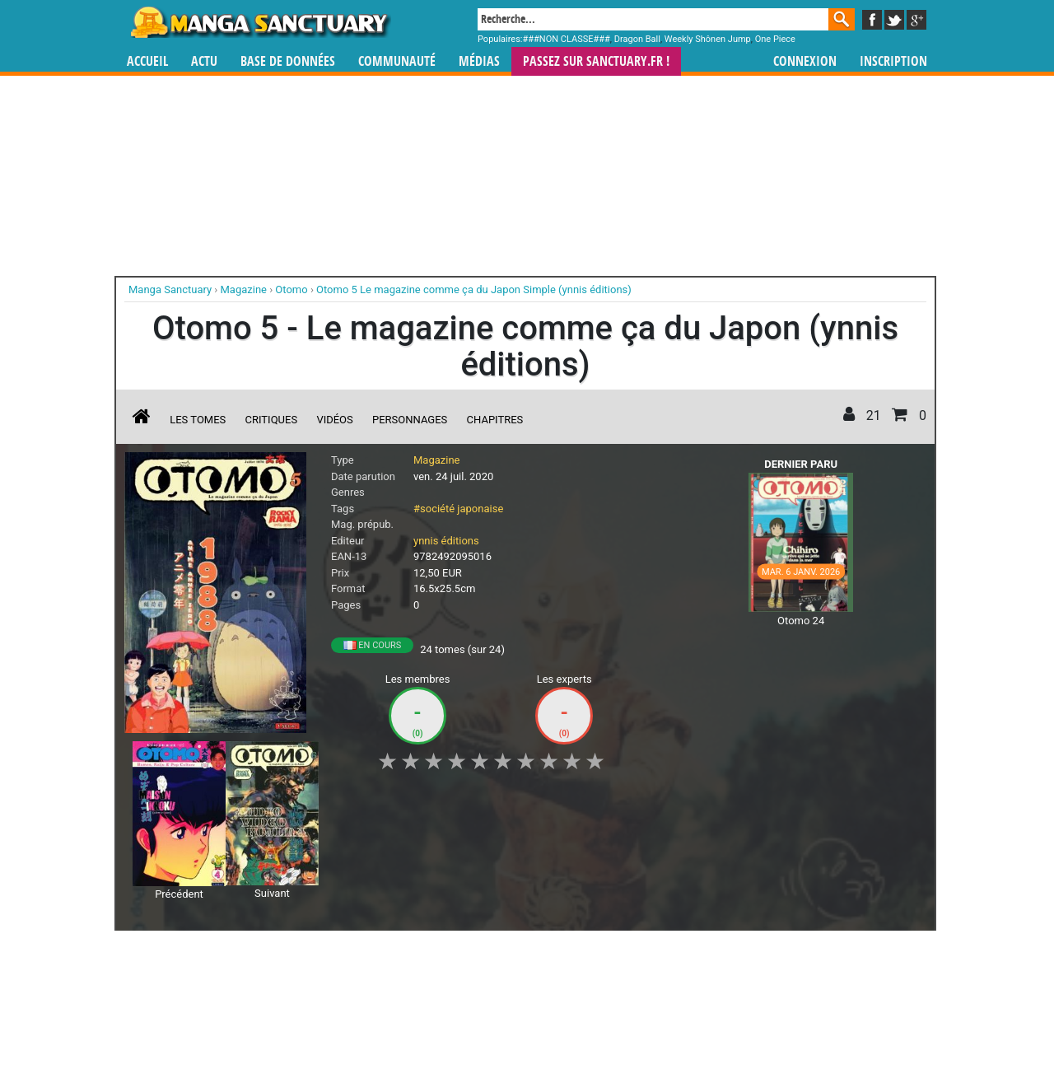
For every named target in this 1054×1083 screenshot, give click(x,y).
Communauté (397, 61)
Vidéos (334, 419)
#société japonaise (458, 508)
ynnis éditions (446, 540)
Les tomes (198, 419)
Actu (204, 61)
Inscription (893, 61)
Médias (479, 61)
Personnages (409, 419)
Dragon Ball (637, 39)
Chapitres (495, 419)
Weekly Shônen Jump (708, 39)
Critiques (271, 419)
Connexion (805, 61)
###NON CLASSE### (566, 39)
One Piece (775, 39)
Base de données (287, 61)
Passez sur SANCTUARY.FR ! (596, 61)
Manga (259, 22)
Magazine (436, 460)
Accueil (147, 61)
